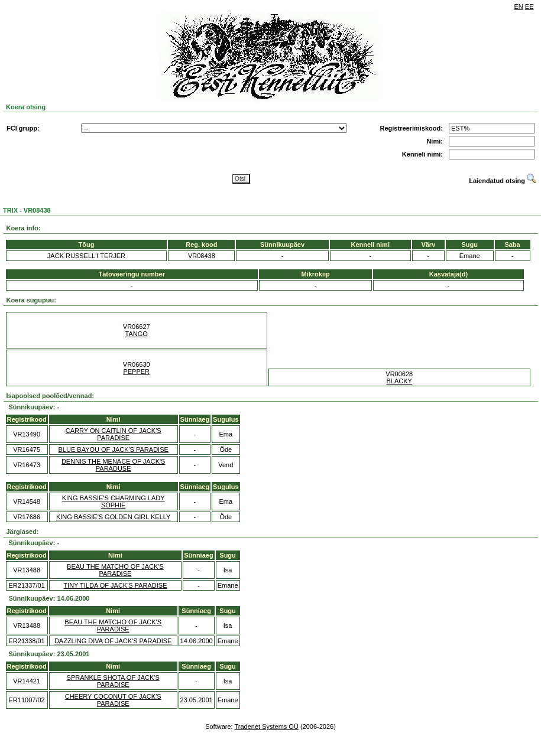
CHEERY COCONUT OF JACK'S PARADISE (113, 700)
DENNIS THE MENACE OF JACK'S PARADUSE (113, 465)
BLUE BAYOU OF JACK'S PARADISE (114, 449)
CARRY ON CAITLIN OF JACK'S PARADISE (113, 434)
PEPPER (136, 371)
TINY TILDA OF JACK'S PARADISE (115, 585)
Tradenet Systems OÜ (266, 726)
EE (529, 6)
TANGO (136, 333)
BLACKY (399, 381)
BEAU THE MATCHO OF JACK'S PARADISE (115, 570)
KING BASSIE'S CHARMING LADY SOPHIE (113, 501)
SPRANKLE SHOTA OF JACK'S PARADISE (113, 681)
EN (518, 6)
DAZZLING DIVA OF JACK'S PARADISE (113, 640)
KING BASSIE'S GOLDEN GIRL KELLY (113, 516)
